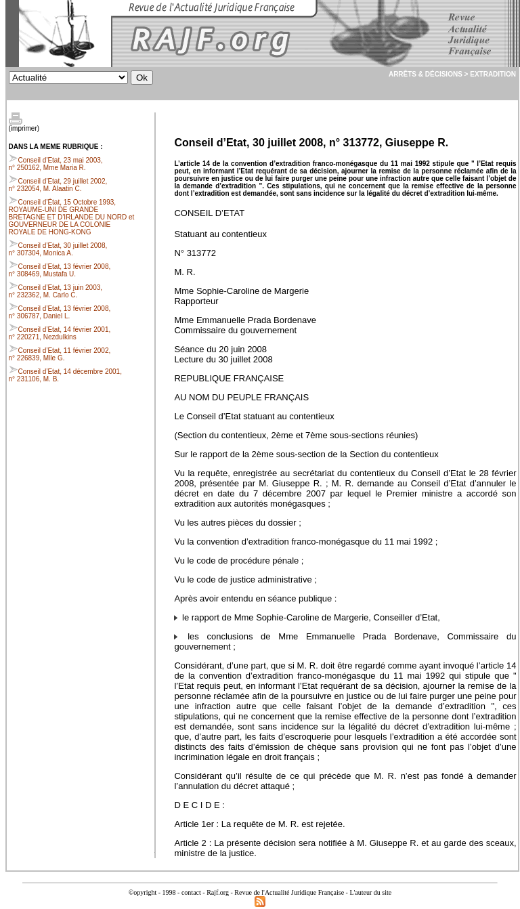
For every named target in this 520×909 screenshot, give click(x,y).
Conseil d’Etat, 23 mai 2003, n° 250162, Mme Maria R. (56, 163)
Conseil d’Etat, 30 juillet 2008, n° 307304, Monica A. (58, 249)
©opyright (142, 892)
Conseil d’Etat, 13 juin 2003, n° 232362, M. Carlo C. (56, 291)
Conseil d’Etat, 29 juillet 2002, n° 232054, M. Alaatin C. (58, 184)
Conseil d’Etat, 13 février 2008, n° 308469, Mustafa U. (60, 270)
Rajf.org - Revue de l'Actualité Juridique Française (275, 892)
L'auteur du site (370, 892)
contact (191, 892)
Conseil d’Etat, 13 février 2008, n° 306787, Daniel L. (60, 312)
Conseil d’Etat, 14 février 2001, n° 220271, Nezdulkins (60, 333)
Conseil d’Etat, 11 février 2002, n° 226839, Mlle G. (60, 354)
